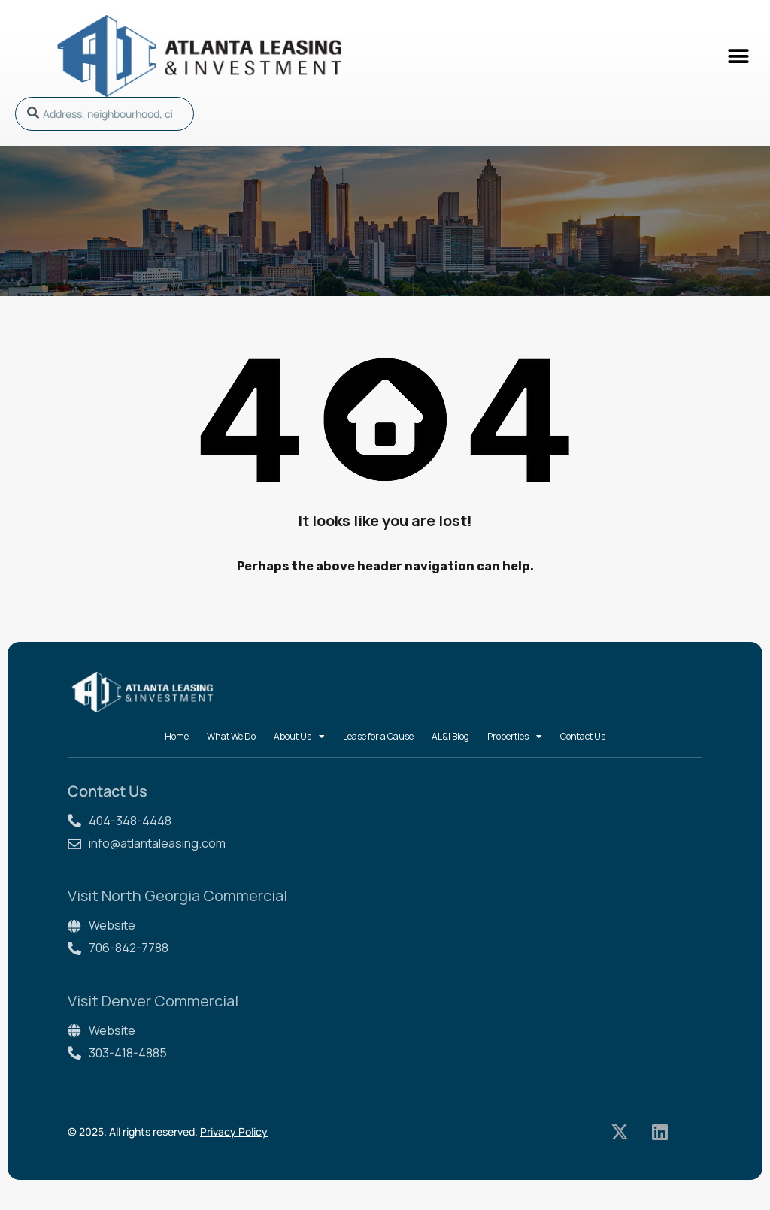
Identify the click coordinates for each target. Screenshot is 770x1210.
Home (177, 736)
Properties (514, 737)
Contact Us (582, 736)
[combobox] (104, 114)
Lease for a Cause (378, 736)
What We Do (231, 736)
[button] (738, 56)
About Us (299, 737)
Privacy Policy (234, 1131)
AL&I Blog (450, 736)
